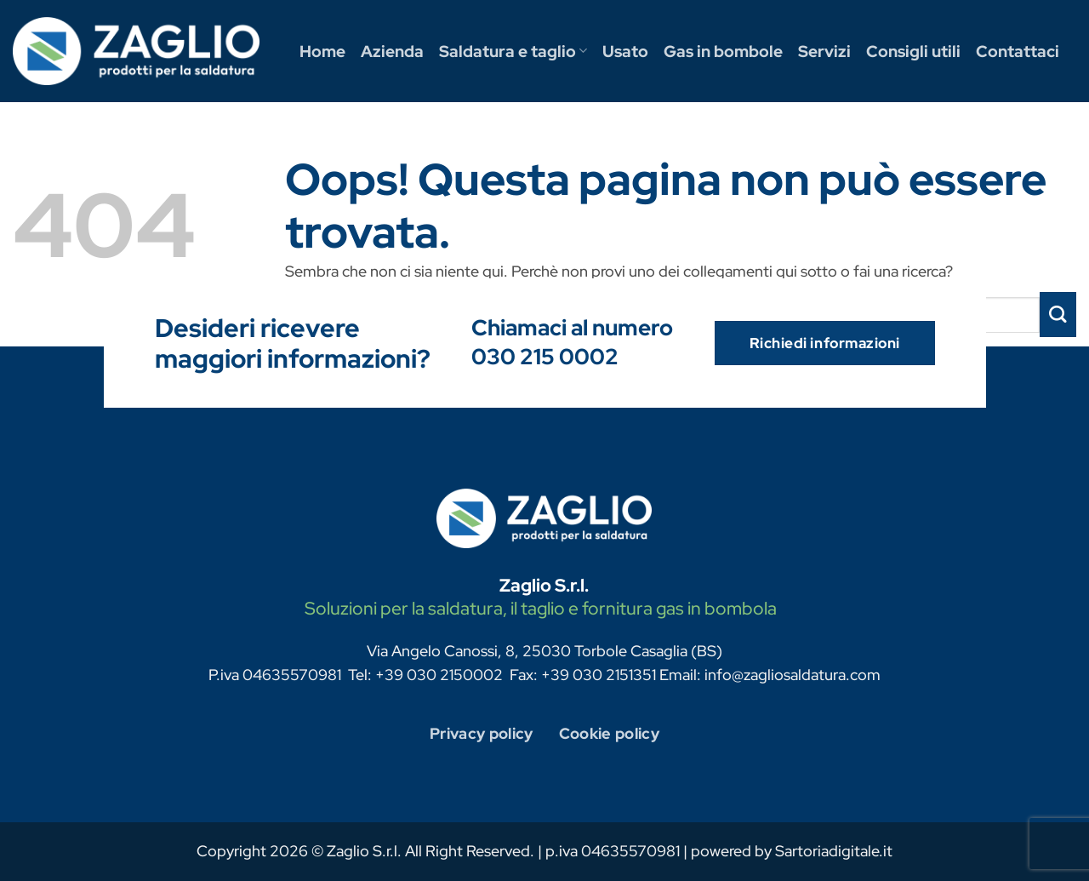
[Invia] (1058, 314)
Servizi (824, 51)
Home (322, 51)
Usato (625, 51)
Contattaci (1017, 51)
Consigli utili (913, 51)
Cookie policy (609, 733)
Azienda (392, 51)
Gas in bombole (723, 51)
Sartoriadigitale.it (833, 851)
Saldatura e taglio (513, 51)
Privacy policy (481, 733)
